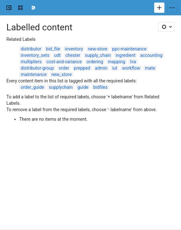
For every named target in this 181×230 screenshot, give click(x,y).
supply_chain (98, 55)
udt (57, 55)
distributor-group (37, 68)
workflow (131, 68)
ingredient (125, 55)
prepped (82, 68)
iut (114, 68)
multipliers (31, 61)
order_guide (32, 87)
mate (150, 68)
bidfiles (100, 87)
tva (133, 61)
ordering (95, 61)
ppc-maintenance (129, 48)
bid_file (53, 48)
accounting (151, 55)
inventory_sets (35, 55)
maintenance (34, 74)
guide (83, 87)
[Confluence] (33, 8)
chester (72, 55)
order (64, 68)
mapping (116, 61)
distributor (31, 48)
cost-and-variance (64, 61)
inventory (74, 48)
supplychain (60, 87)
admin (101, 68)
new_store (61, 74)
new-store (97, 48)
